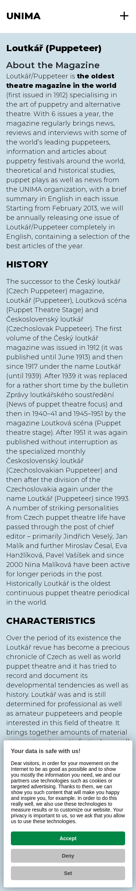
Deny (68, 856)
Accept (68, 838)
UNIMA (23, 16)
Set (68, 873)
